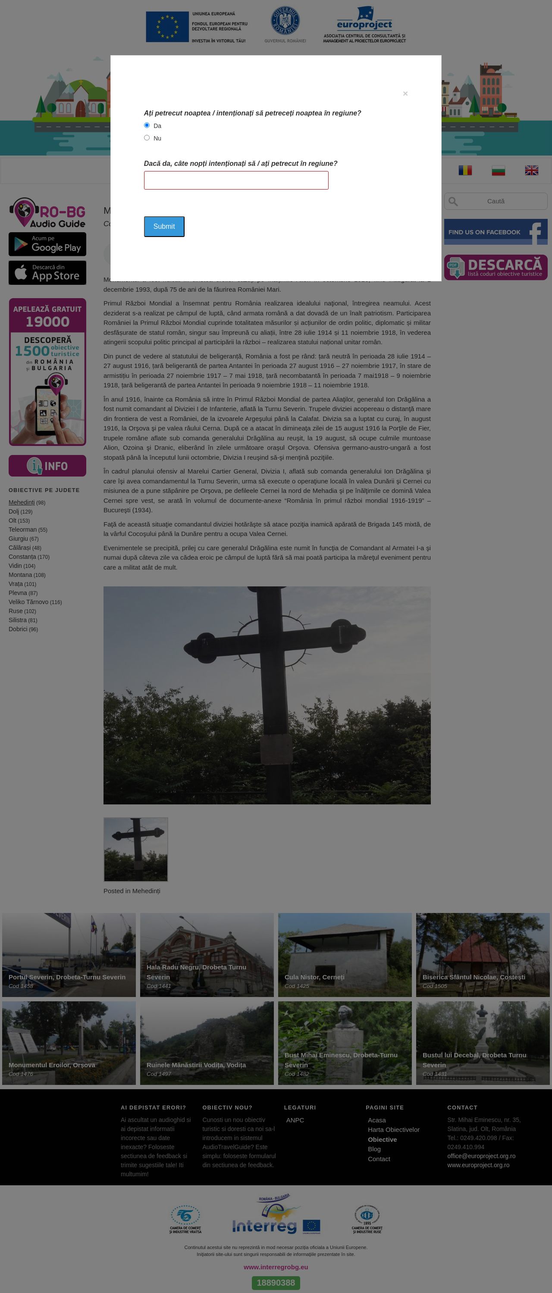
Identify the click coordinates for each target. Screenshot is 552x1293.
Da (157, 125)
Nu (157, 138)
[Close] (405, 93)
